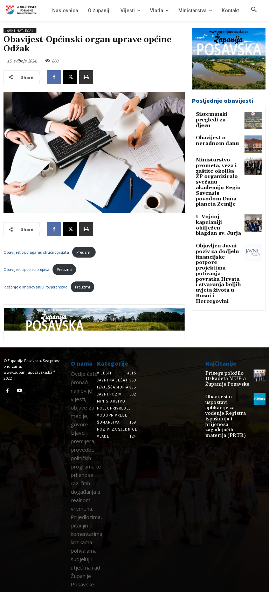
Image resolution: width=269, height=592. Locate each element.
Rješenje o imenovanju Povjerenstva (36, 287)
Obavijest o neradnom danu (213, 139)
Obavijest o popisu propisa (26, 269)
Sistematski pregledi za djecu (214, 117)
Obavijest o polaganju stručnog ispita (36, 252)
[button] (254, 10)
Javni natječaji (20, 30)
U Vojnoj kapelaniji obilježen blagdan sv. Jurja (217, 208)
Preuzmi (83, 252)
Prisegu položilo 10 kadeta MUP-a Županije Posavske (224, 378)
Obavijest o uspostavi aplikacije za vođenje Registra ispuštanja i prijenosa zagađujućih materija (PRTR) (226, 404)
